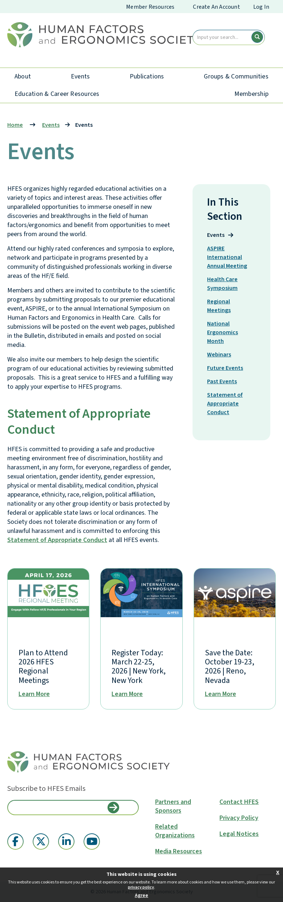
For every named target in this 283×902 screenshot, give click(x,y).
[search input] (229, 37)
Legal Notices (239, 834)
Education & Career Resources (57, 93)
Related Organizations (175, 831)
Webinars (223, 354)
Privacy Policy (238, 818)
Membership (251, 93)
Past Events (226, 381)
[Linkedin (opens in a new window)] (66, 841)
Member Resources (150, 7)
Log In (261, 7)
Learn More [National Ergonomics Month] (220, 694)
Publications (147, 76)
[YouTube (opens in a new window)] (92, 841)
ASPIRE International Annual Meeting (229, 257)
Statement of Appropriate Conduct (57, 540)
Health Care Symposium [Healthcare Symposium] (226, 283)
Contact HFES (239, 802)
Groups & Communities (236, 76)
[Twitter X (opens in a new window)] (41, 841)
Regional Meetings (223, 306)
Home (15, 125)
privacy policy (141, 887)
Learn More (34, 694)
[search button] (257, 37)
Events (80, 76)
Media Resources (178, 851)
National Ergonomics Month (222, 332)
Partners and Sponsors (173, 806)
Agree (141, 895)
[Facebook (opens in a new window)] (15, 841)
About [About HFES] (23, 76)
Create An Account (216, 7)
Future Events (229, 368)
